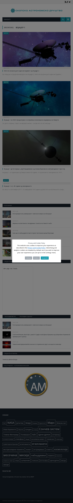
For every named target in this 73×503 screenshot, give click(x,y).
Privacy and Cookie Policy (37, 248)
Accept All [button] (44, 258)
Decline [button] (36, 258)
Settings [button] (28, 258)
